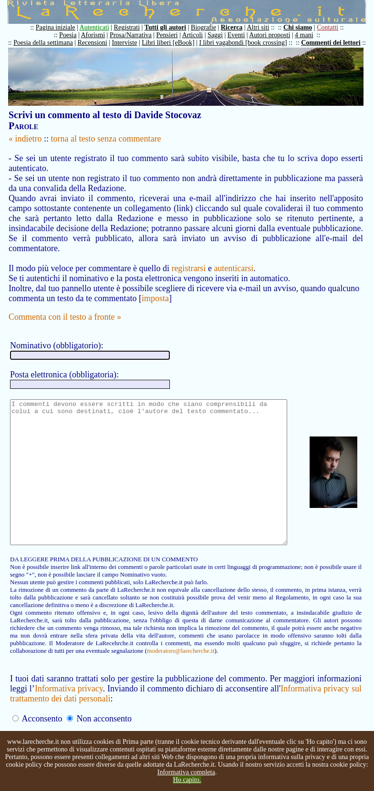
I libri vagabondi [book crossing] (247, 42)
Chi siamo (302, 27)
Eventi (241, 35)
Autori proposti (274, 35)
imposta (155, 288)
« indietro (25, 138)
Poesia (73, 35)
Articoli (197, 35)
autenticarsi (233, 258)
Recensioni (97, 42)
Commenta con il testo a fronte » (65, 307)
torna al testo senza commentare (106, 138)
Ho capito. (187, 779)
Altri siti (262, 27)
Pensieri (172, 35)
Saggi (220, 35)
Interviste (129, 42)
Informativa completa (186, 772)
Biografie (208, 27)
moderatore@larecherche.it (80, 669)
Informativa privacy (70, 707)
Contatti (332, 27)
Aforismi (98, 35)
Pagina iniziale (60, 27)
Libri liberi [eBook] (172, 42)
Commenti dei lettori (335, 42)
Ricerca (237, 27)
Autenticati (99, 27)
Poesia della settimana (47, 42)
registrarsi (188, 258)
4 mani (309, 35)
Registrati (132, 27)
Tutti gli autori (170, 27)
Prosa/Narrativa (135, 35)
